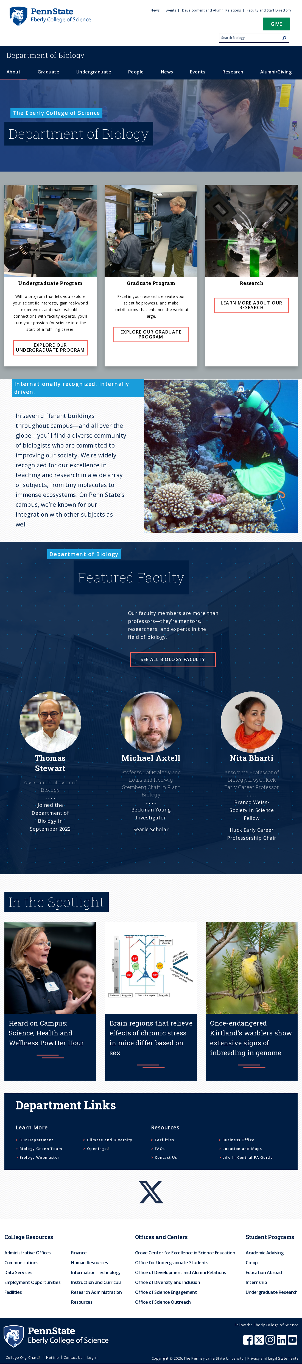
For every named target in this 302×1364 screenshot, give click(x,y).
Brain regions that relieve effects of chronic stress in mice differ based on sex (151, 1038)
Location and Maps (242, 1148)
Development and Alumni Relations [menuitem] (211, 10)
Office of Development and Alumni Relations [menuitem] (180, 1272)
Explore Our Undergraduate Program (50, 347)
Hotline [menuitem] (52, 1357)
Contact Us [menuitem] (73, 1357)
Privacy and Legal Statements (272, 1358)
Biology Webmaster (39, 1157)
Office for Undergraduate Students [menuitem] (171, 1263)
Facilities (164, 1139)
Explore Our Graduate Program (151, 334)
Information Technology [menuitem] (96, 1272)
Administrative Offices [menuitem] (27, 1253)
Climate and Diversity (109, 1139)
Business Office (238, 1139)
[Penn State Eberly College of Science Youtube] (293, 1342)
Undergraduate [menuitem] (93, 72)
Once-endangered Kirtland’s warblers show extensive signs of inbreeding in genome (251, 1038)
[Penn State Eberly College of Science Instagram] (270, 1342)
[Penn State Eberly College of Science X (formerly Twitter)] (260, 1342)
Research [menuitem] (232, 72)
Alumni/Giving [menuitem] (276, 72)
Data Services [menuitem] (18, 1272)
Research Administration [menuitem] (96, 1292)
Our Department (36, 1139)
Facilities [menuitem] (13, 1292)
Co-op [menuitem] (252, 1263)
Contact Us (166, 1157)
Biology (46, 55)
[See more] (50, 774)
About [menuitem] (14, 72)
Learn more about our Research (251, 305)
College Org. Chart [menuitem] (24, 1357)
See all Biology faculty (173, 659)
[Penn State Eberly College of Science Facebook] (248, 1342)
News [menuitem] (155, 10)
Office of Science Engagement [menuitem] (166, 1292)
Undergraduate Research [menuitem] (272, 1292)
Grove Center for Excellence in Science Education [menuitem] (185, 1253)
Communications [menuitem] (21, 1263)
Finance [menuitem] (78, 1253)
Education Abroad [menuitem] (264, 1272)
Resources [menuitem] (82, 1302)
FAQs (160, 1148)
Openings (98, 1148)
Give (276, 23)
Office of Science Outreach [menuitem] (163, 1302)
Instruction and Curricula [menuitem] (96, 1282)
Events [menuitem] (171, 10)
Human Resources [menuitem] (89, 1263)
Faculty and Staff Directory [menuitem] (269, 10)
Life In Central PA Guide (247, 1157)
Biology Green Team (40, 1148)
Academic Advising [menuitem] (265, 1253)
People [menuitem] (136, 72)
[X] (151, 1182)
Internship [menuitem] (256, 1282)
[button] (276, 26)
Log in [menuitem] (92, 1357)
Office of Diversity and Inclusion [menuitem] (167, 1282)
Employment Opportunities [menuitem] (32, 1282)
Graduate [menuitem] (48, 72)
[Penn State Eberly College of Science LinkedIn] (282, 1342)
